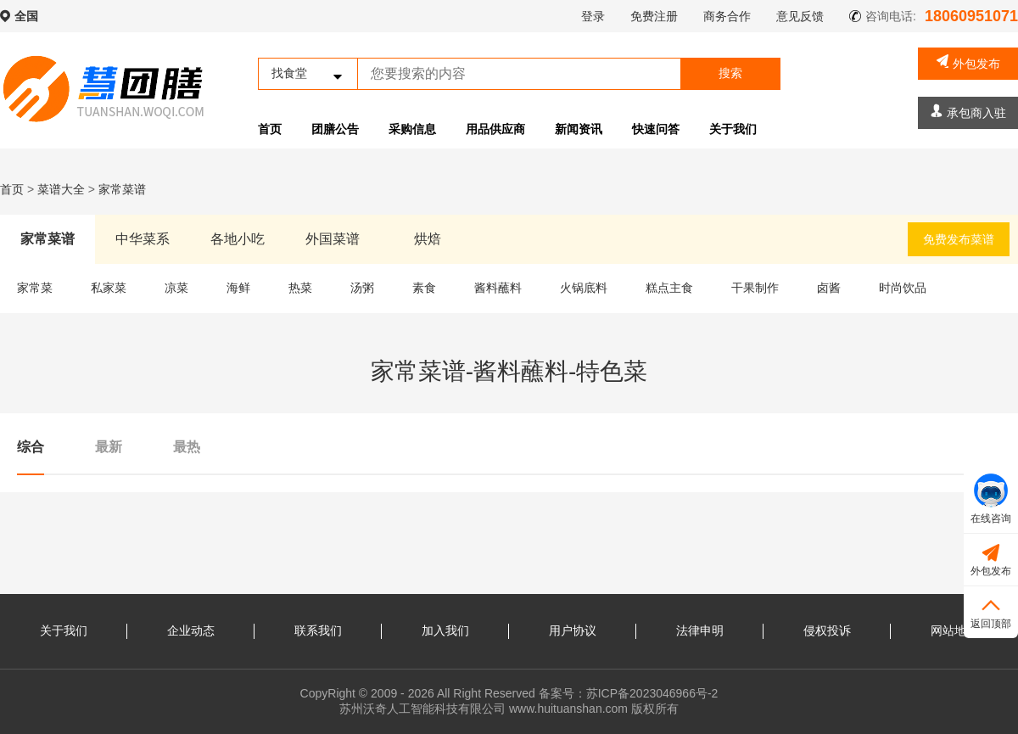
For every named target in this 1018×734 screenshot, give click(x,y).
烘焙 (427, 239)
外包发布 (968, 62)
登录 (593, 16)
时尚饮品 (902, 287)
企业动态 (191, 630)
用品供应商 (495, 129)
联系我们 (318, 630)
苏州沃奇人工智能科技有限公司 (422, 708)
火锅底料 (583, 287)
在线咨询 (990, 498)
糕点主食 (669, 287)
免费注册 (654, 16)
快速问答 (656, 129)
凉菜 (176, 287)
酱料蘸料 (498, 287)
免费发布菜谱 (958, 239)
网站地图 (954, 630)
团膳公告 (335, 129)
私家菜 (108, 287)
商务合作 (727, 16)
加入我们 (445, 630)
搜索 (730, 73)
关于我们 (733, 129)
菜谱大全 (61, 189)
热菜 (300, 287)
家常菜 (35, 287)
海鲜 (238, 287)
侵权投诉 (827, 630)
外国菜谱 (332, 239)
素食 (424, 287)
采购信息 (412, 129)
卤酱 (829, 287)
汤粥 (362, 287)
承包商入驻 (968, 112)
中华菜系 (142, 239)
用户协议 (572, 630)
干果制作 (755, 287)
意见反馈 (800, 16)
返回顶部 (990, 611)
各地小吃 (237, 239)
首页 (270, 129)
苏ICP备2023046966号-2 (652, 693)
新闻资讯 (578, 129)
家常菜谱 (122, 189)
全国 (26, 16)
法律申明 (700, 630)
